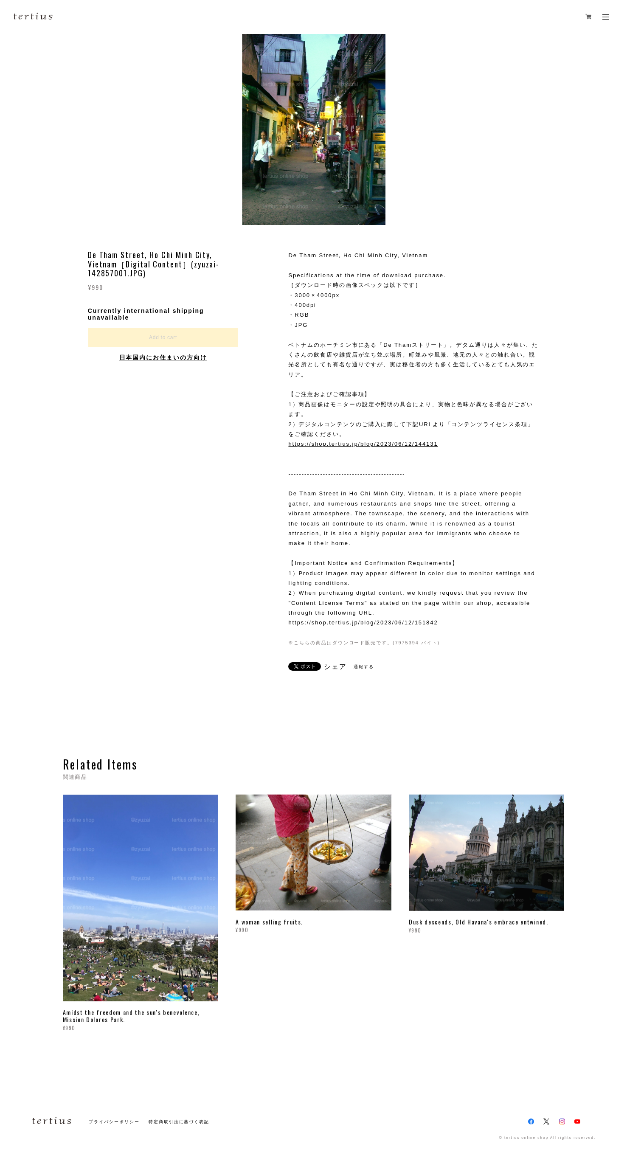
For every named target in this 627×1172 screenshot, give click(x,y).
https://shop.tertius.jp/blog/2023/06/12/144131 (363, 444)
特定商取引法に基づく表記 (179, 1121)
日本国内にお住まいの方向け (163, 357)
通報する (364, 666)
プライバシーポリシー (114, 1121)
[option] (313, 129)
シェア (335, 666)
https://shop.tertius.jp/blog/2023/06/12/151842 (363, 622)
